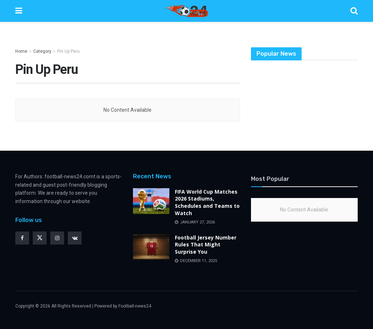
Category (42, 51)
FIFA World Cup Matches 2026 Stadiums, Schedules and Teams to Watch (207, 202)
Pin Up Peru (68, 51)
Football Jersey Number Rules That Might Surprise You (205, 244)
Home (21, 51)
